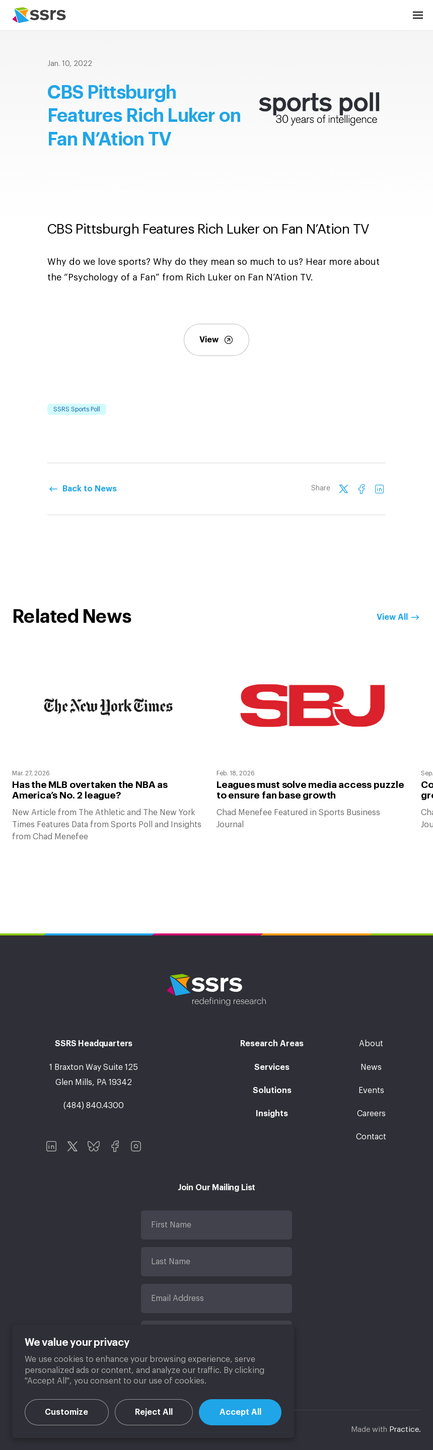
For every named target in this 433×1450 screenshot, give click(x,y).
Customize (66, 1412)
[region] (153, 1381)
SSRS (39, 15)
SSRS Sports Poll (76, 409)
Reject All (154, 1412)
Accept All (240, 1412)
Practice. (405, 1429)
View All (392, 617)
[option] (108, 747)
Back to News (89, 489)
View (216, 340)
